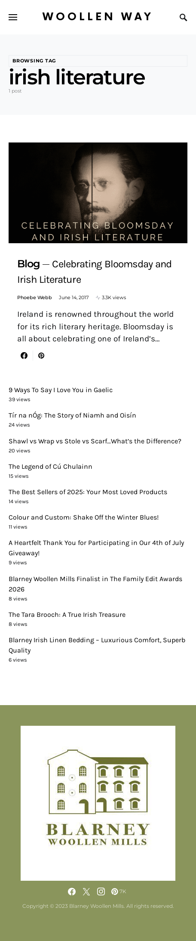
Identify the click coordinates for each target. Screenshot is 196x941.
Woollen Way (98, 17)
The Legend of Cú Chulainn (50, 466)
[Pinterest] (118, 891)
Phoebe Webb (34, 297)
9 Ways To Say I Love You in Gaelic (61, 390)
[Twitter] (86, 891)
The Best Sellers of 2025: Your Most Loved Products (88, 492)
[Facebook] (72, 891)
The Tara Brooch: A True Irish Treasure (67, 614)
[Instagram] (101, 891)
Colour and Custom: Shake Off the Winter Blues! (84, 517)
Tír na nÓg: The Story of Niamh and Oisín (72, 415)
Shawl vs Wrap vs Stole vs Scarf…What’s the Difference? (95, 441)
